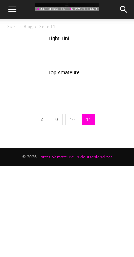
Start (12, 27)
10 (72, 119)
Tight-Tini (58, 38)
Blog (28, 27)
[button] (12, 9)
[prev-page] (42, 119)
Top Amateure (63, 72)
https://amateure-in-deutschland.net (76, 157)
